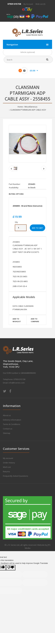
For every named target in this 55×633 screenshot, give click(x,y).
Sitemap (6, 433)
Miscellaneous (30, 106)
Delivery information (12, 419)
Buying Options (16, 194)
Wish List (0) (40, 4)
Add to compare (35, 320)
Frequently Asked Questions (15, 476)
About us (7, 415)
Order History (9, 462)
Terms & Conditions (11, 424)
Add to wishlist (17, 320)
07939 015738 (14, 4)
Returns (6, 471)
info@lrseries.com (17, 382)
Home (20, 106)
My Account (28, 4)
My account (8, 458)
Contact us (7, 428)
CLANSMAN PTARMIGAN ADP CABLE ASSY (28, 109)
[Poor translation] (10, 567)
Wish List (7, 467)
